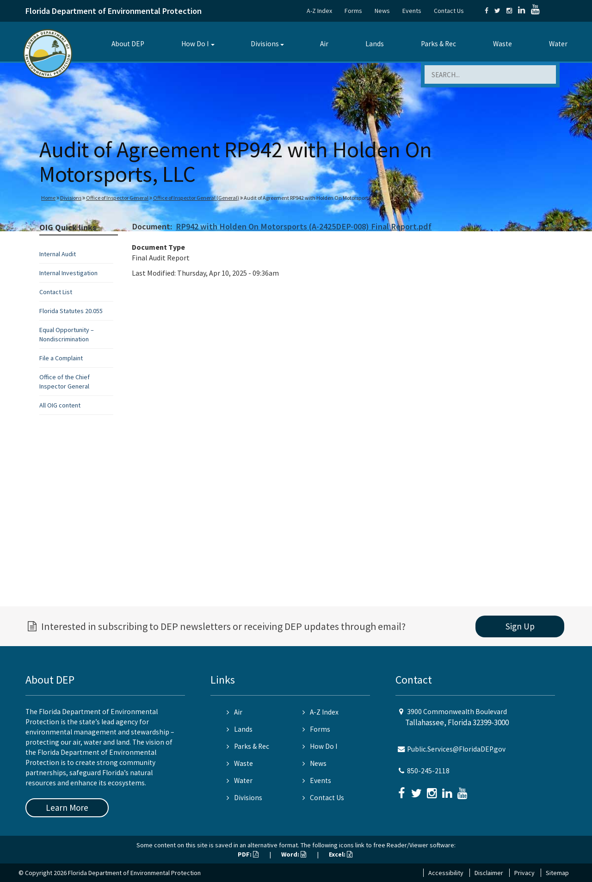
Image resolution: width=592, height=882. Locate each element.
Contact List (55, 292)
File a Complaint (61, 358)
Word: (293, 854)
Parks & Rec (438, 43)
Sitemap (557, 873)
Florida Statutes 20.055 (71, 311)
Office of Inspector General (117, 197)
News (382, 10)
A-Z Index (319, 10)
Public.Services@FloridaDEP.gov (456, 749)
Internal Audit (57, 254)
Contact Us (449, 10)
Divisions (265, 43)
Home (48, 197)
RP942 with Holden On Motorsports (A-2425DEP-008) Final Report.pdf (304, 226)
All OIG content (59, 405)
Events (411, 10)
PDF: (248, 854)
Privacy (524, 873)
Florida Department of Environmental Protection (113, 11)
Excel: (340, 854)
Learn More (67, 807)
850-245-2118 (428, 770)
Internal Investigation (68, 273)
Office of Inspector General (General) (196, 197)
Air (324, 43)
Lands (374, 43)
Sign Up (520, 626)
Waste (502, 43)
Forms (353, 10)
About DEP (127, 43)
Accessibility (445, 873)
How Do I (195, 43)
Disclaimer (489, 873)
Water (558, 43)
